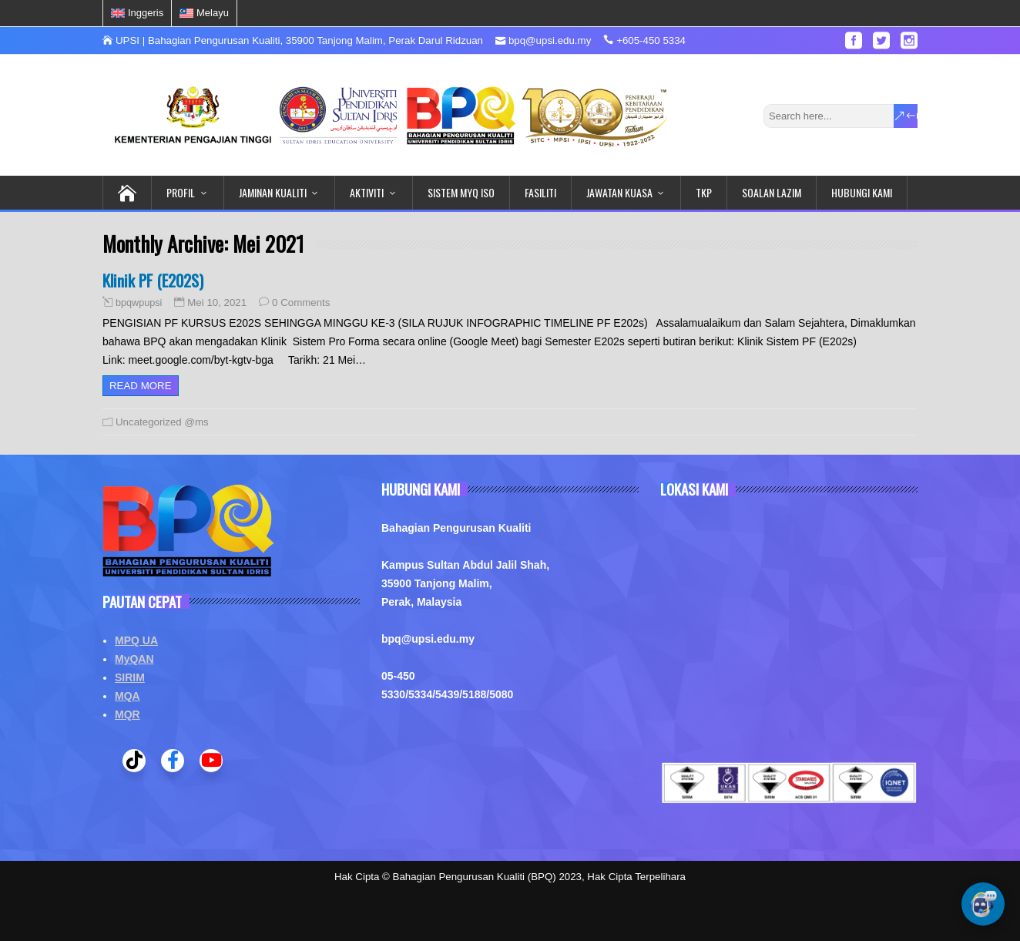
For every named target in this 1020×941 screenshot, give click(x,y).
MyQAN (134, 659)
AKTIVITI (367, 192)
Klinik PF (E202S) (152, 280)
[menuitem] (137, 13)
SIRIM (130, 677)
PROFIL (180, 192)
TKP (704, 192)
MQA (127, 696)
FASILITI (540, 192)
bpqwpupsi (139, 302)
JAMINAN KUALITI (273, 192)
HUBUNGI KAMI (861, 192)
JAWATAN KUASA (619, 192)
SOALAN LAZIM (771, 192)
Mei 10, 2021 (217, 302)
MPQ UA (136, 640)
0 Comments (301, 302)
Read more (140, 386)
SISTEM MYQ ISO (461, 192)
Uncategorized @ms (162, 422)
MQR (127, 714)
